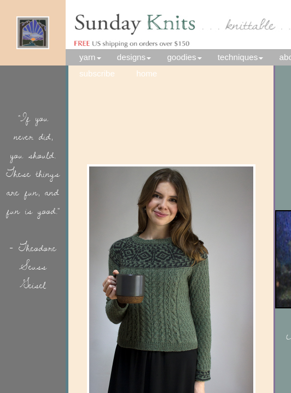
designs (131, 57)
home (153, 73)
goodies (181, 57)
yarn (87, 57)
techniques (238, 57)
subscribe (97, 73)
